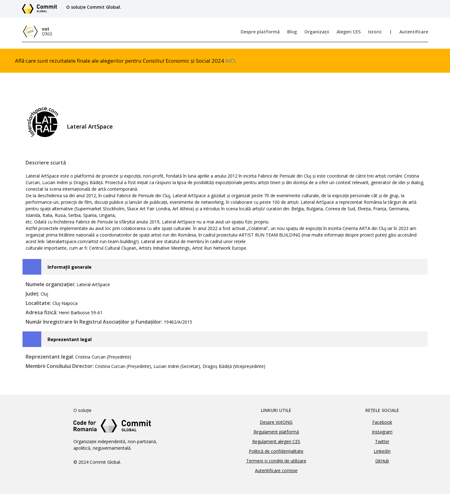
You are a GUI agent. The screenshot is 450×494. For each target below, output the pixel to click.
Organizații (316, 32)
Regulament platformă (276, 432)
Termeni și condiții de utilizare (276, 461)
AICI (230, 60)
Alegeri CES (349, 32)
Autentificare (413, 32)
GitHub (382, 461)
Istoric (375, 32)
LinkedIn (382, 451)
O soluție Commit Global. (93, 7)
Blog (292, 32)
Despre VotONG (276, 422)
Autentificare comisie (276, 470)
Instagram (382, 432)
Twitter (382, 441)
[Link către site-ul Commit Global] (41, 9)
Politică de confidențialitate (276, 451)
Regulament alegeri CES (276, 441)
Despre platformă (260, 32)
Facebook (382, 422)
